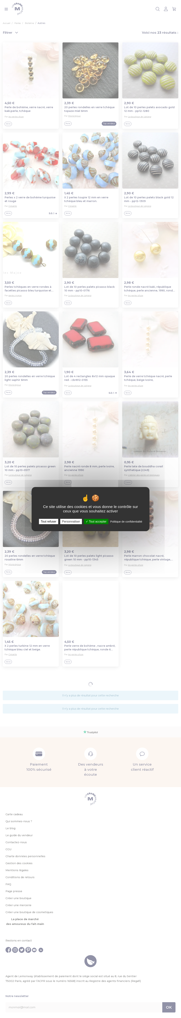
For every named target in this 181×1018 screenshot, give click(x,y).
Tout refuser (48, 521)
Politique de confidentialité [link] (126, 521)
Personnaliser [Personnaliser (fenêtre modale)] (71, 521)
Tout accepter (96, 521)
